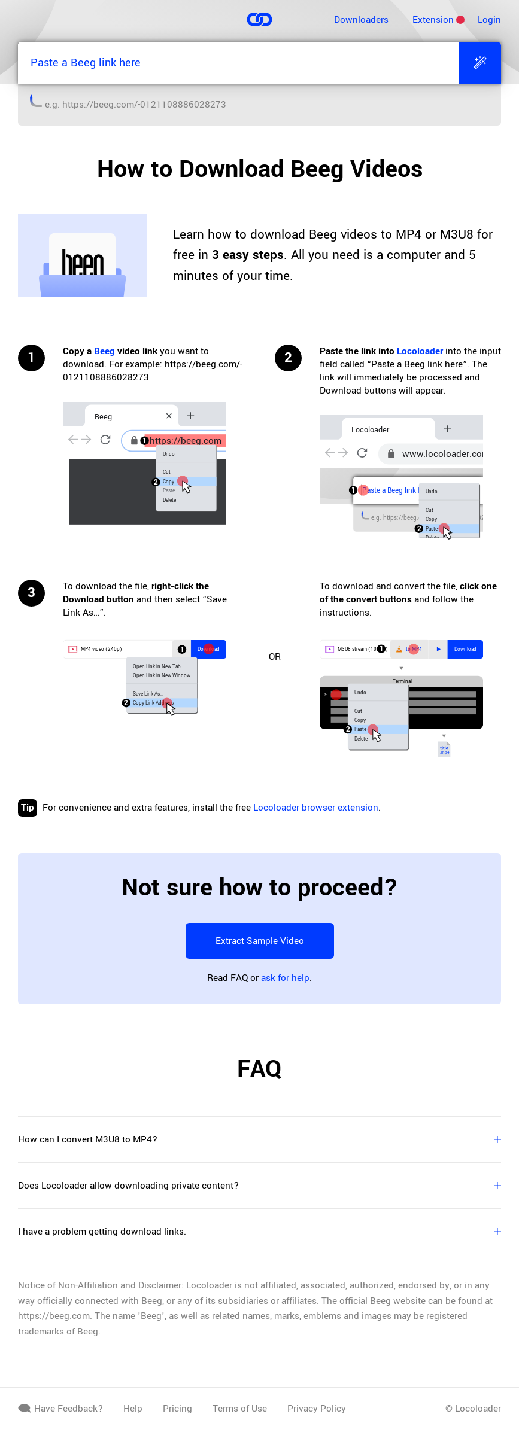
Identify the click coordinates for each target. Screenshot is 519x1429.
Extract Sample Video (260, 940)
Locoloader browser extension (315, 807)
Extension (433, 19)
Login (489, 19)
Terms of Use (240, 1408)
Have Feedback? (60, 1408)
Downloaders (361, 19)
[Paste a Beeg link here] (238, 63)
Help (132, 1408)
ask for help (285, 978)
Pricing (177, 1408)
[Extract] (480, 63)
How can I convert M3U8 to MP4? (259, 1139)
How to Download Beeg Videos (260, 169)
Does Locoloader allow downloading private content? (259, 1185)
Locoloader (420, 351)
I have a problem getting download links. (259, 1231)
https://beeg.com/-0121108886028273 (144, 104)
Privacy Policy (316, 1408)
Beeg (104, 351)
